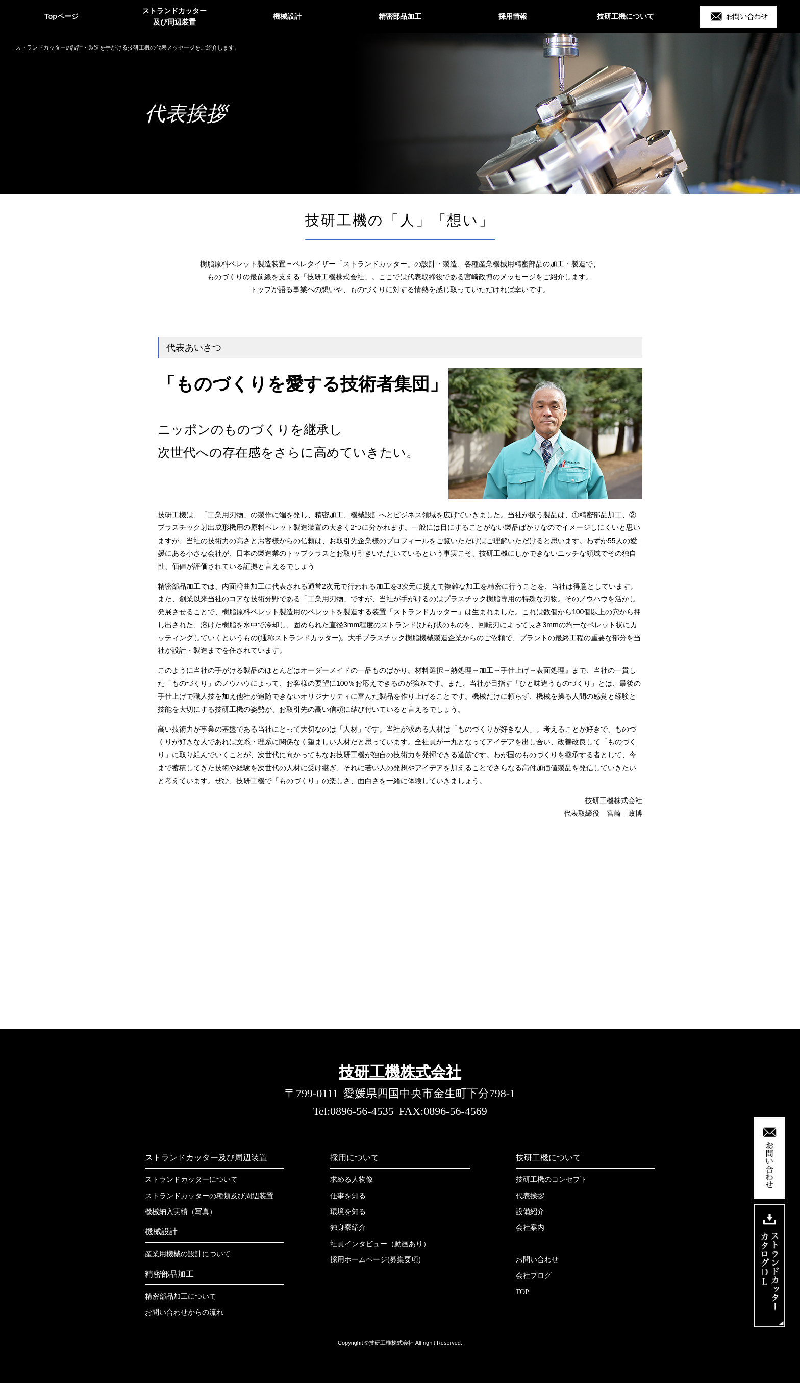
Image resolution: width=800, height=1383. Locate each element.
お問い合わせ (537, 1260)
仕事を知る (348, 1196)
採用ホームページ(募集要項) (375, 1260)
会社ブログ (534, 1275)
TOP (522, 1292)
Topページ (61, 16)
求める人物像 (351, 1179)
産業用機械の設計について (188, 1254)
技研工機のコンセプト (551, 1179)
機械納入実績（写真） (180, 1212)
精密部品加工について (180, 1296)
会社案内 (530, 1227)
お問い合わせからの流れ (184, 1312)
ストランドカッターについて (191, 1179)
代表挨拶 (530, 1196)
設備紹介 (530, 1212)
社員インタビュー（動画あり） (380, 1244)
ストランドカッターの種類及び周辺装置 (209, 1196)
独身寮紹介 (348, 1227)
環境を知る (348, 1212)
